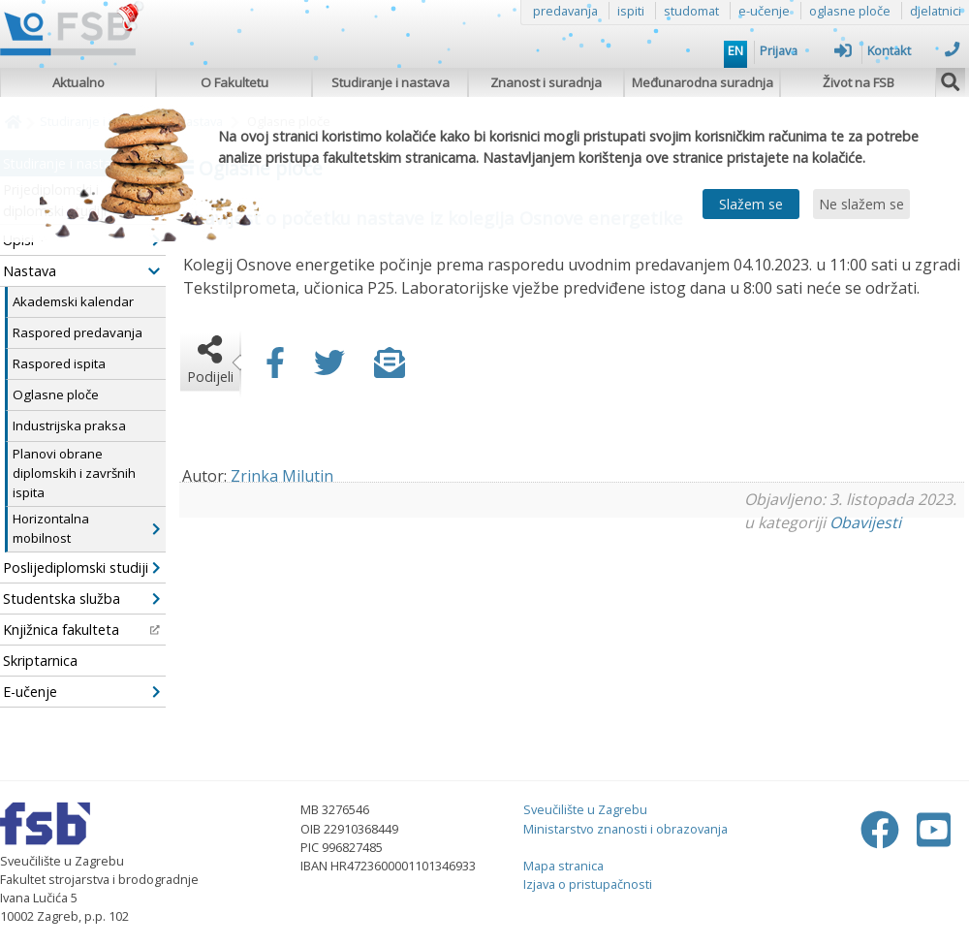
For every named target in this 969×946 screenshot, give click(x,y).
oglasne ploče (850, 10)
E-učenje (81, 691)
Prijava (806, 50)
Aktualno (78, 82)
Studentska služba (81, 598)
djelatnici (935, 10)
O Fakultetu (234, 82)
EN (735, 50)
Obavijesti (865, 522)
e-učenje (764, 10)
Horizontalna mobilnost (86, 528)
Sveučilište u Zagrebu (585, 809)
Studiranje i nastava (390, 82)
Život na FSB (858, 82)
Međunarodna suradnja (702, 82)
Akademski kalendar (73, 301)
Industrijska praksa (69, 425)
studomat (691, 10)
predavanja (565, 10)
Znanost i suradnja (546, 82)
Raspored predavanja (77, 332)
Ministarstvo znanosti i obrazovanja (625, 828)
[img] (950, 79)
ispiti (630, 10)
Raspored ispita (59, 363)
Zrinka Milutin (282, 476)
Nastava (81, 271)
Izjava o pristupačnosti (587, 884)
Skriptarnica (40, 660)
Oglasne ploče (56, 394)
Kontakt (913, 50)
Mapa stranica (563, 865)
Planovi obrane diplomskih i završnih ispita (74, 473)
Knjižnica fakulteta (81, 629)
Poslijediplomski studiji (81, 567)
